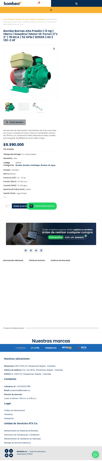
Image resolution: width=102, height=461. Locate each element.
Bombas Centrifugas (37, 20)
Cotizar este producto (42, 207)
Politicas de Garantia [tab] (60, 261)
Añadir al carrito (21, 207)
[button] (76, 4)
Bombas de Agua (22, 20)
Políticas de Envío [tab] (37, 261)
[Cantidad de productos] (8, 207)
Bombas (11, 20)
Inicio (5, 20)
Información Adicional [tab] (13, 261)
